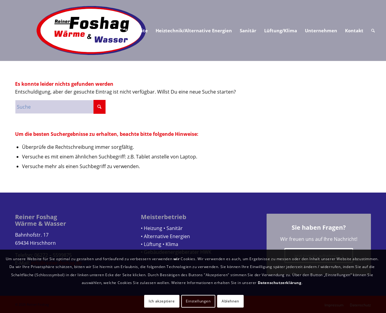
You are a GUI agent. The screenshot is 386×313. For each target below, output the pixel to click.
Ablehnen (230, 301)
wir (176, 258)
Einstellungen (198, 301)
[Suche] (373, 30)
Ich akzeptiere (162, 301)
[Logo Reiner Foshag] (91, 30)
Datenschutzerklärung (280, 282)
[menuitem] (136, 30)
